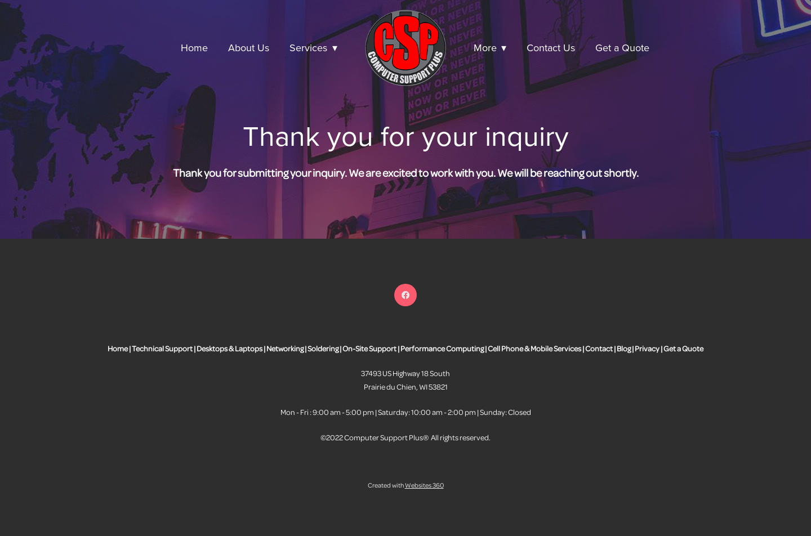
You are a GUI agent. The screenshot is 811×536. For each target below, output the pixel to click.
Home (194, 48)
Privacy (647, 348)
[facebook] (405, 295)
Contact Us (551, 48)
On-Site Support (369, 348)
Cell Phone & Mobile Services (534, 348)
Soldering (323, 348)
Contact (599, 348)
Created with (406, 485)
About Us (248, 48)
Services (313, 48)
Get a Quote (622, 48)
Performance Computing (442, 348)
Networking (285, 348)
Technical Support (162, 348)
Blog (624, 348)
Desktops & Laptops (229, 348)
